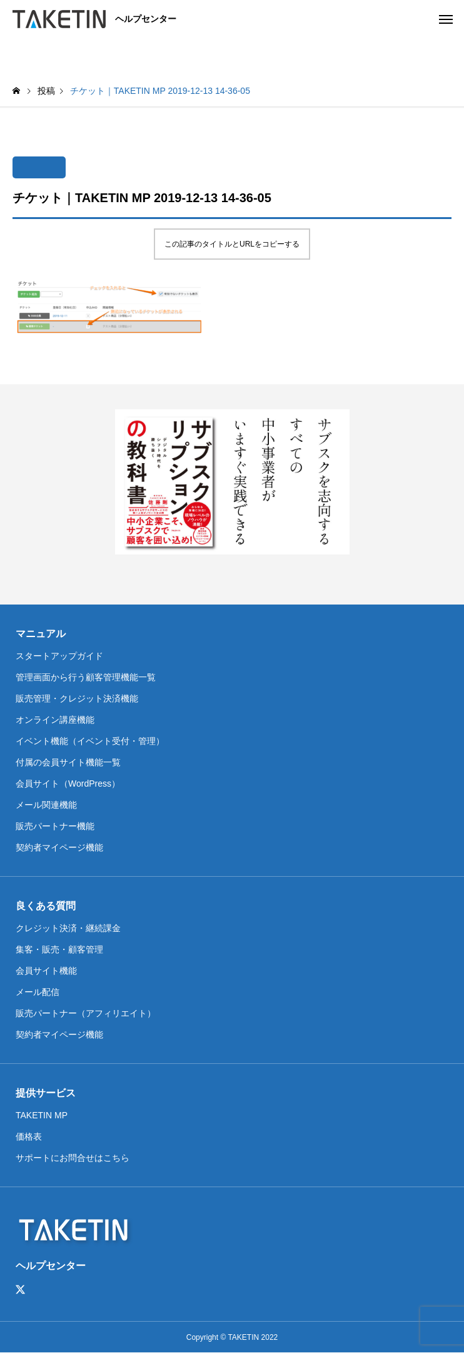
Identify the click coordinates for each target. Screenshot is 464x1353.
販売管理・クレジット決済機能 (77, 698)
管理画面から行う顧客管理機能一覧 (86, 677)
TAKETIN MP (42, 1115)
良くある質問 (46, 906)
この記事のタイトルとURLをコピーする (232, 244)
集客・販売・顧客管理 (59, 949)
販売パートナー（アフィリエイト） (86, 1013)
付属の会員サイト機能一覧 (68, 762)
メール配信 (37, 992)
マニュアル (41, 633)
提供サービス (46, 1093)
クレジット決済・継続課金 (68, 928)
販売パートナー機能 (55, 826)
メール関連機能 (46, 805)
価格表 (29, 1136)
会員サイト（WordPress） (68, 784)
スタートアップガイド (59, 656)
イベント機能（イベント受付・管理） (90, 741)
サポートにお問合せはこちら (72, 1158)
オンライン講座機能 (55, 720)
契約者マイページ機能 (59, 847)
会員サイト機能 (46, 971)
